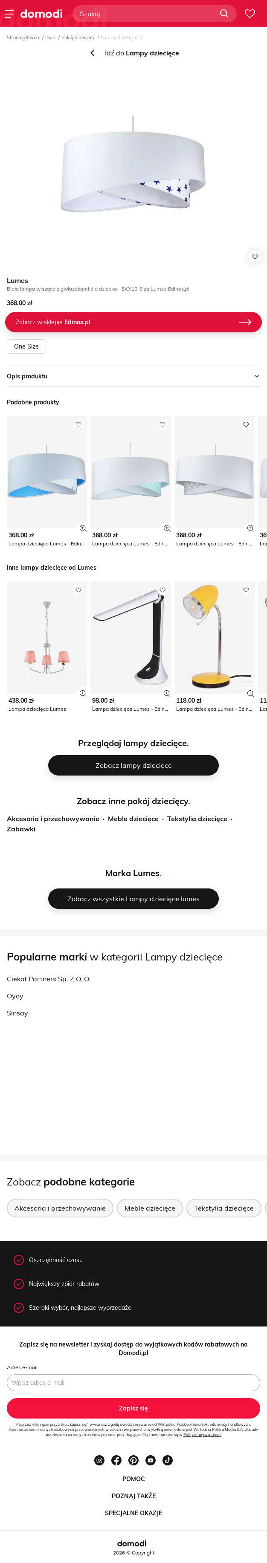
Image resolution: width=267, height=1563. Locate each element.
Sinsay (17, 1013)
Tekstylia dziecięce (197, 818)
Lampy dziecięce (119, 37)
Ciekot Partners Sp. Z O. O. (48, 979)
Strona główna (23, 37)
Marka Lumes (132, 873)
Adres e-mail (22, 1367)
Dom (50, 37)
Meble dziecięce (133, 818)
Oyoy (15, 996)
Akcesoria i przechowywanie (53, 818)
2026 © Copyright (133, 1552)
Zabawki (21, 829)
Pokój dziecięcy (78, 37)
